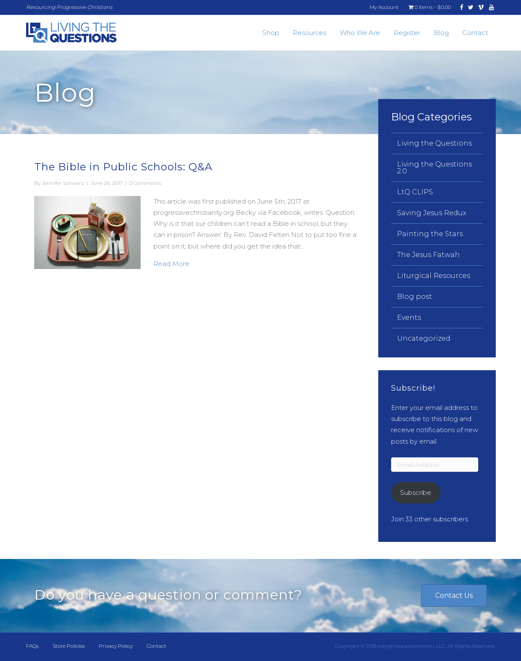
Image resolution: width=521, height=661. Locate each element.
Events (409, 317)
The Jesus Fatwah (428, 255)
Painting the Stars (430, 234)
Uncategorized (423, 338)
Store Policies (69, 646)
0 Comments (145, 183)
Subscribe (415, 492)
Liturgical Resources (433, 276)
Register (407, 33)
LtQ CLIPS (415, 192)
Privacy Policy (115, 646)
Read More (171, 263)
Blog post (414, 296)
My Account (384, 7)
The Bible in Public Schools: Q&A (123, 167)
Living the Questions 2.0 (434, 167)
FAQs (32, 646)
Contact (475, 33)
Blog (441, 33)
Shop (270, 33)
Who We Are (360, 33)
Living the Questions (434, 143)
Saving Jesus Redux (431, 213)
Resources (309, 33)
